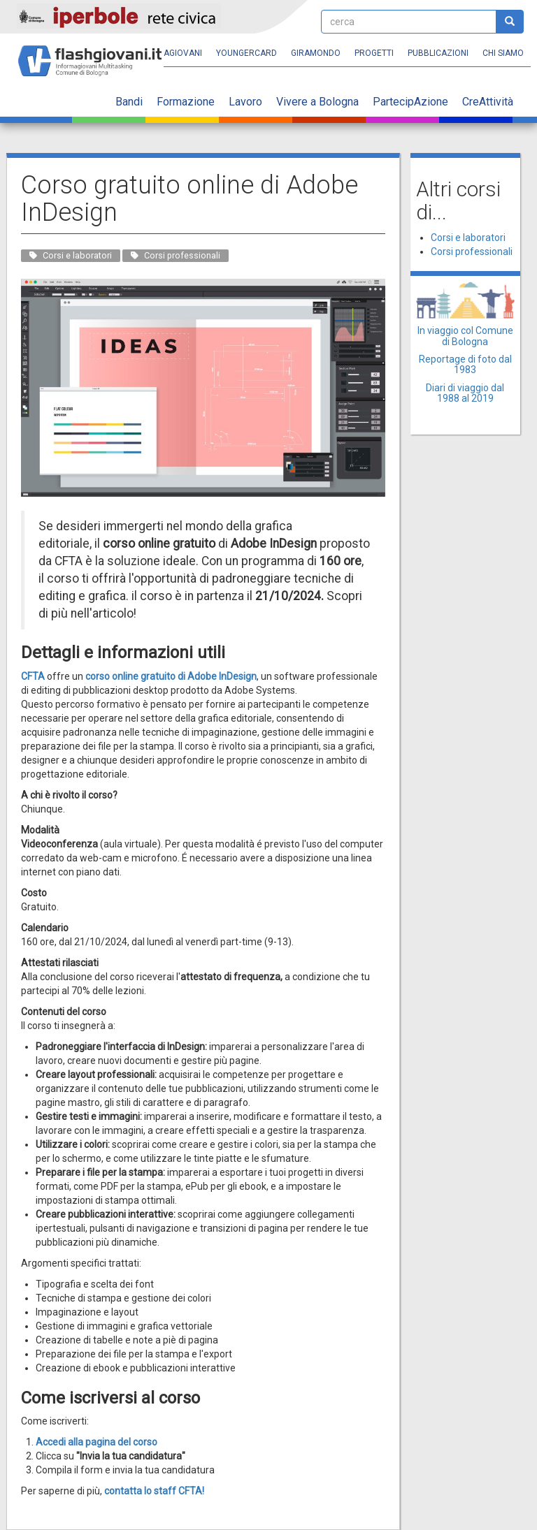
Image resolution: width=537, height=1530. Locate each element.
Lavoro (245, 101)
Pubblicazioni (438, 53)
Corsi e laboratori (468, 237)
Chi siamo (503, 53)
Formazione (186, 101)
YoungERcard (246, 53)
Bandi (129, 101)
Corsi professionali (472, 251)
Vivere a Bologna (317, 101)
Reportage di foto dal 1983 (465, 364)
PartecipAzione (410, 101)
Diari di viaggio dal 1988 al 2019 (465, 393)
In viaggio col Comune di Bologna (465, 336)
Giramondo (316, 53)
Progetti (374, 53)
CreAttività (487, 101)
